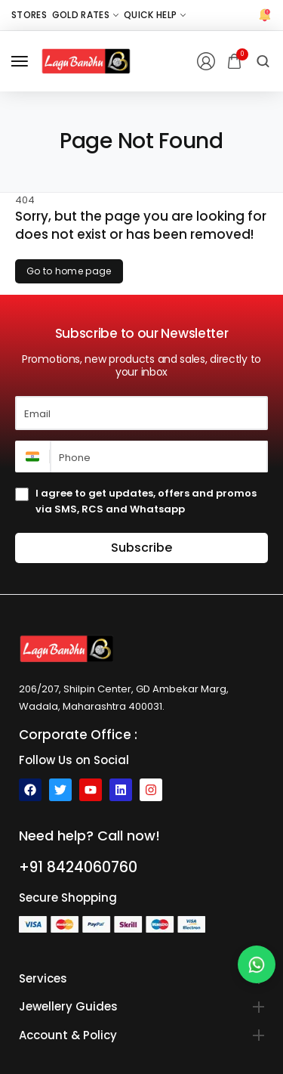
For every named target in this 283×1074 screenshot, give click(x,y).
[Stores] (29, 15)
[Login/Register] (206, 61)
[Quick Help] (155, 15)
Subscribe (141, 547)
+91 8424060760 (78, 867)
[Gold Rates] (85, 15)
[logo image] (86, 61)
